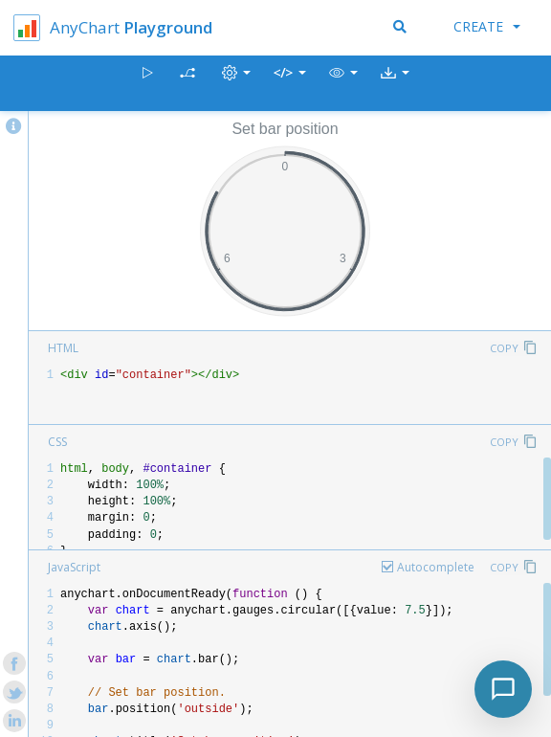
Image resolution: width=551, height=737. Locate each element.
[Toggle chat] (503, 689)
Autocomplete (435, 567)
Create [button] (486, 26)
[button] (343, 83)
